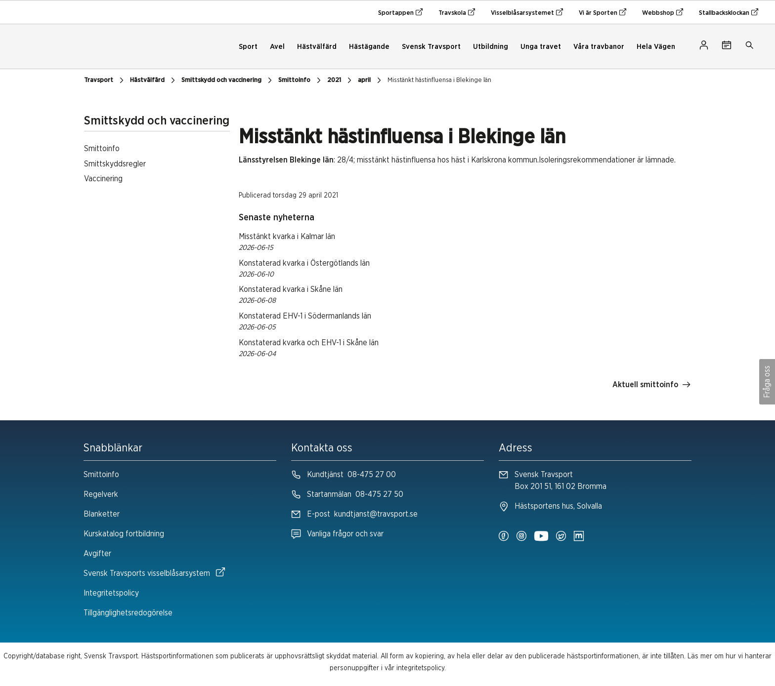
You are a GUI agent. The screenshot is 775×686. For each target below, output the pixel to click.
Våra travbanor (598, 46)
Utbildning (490, 46)
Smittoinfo (101, 475)
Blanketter (102, 514)
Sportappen (400, 12)
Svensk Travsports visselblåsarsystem (154, 572)
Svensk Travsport (431, 46)
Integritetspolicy (111, 593)
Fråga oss (767, 381)
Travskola (456, 12)
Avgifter (97, 554)
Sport (248, 46)
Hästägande (369, 46)
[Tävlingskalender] (726, 46)
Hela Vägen (656, 46)
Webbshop (662, 12)
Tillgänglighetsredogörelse (128, 613)
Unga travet (540, 46)
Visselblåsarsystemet (527, 12)
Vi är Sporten (602, 12)
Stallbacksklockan (728, 12)
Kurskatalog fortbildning (124, 534)
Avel (277, 46)
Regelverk (101, 494)
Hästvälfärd (317, 46)
